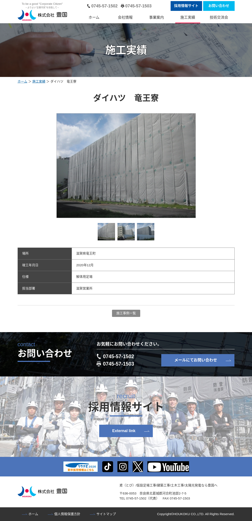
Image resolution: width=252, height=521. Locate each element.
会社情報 (125, 17)
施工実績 (187, 17)
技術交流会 (219, 17)
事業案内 (156, 17)
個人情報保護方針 (67, 514)
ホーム (94, 17)
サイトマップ (106, 514)
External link (123, 431)
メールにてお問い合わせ (195, 360)
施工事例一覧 (126, 313)
